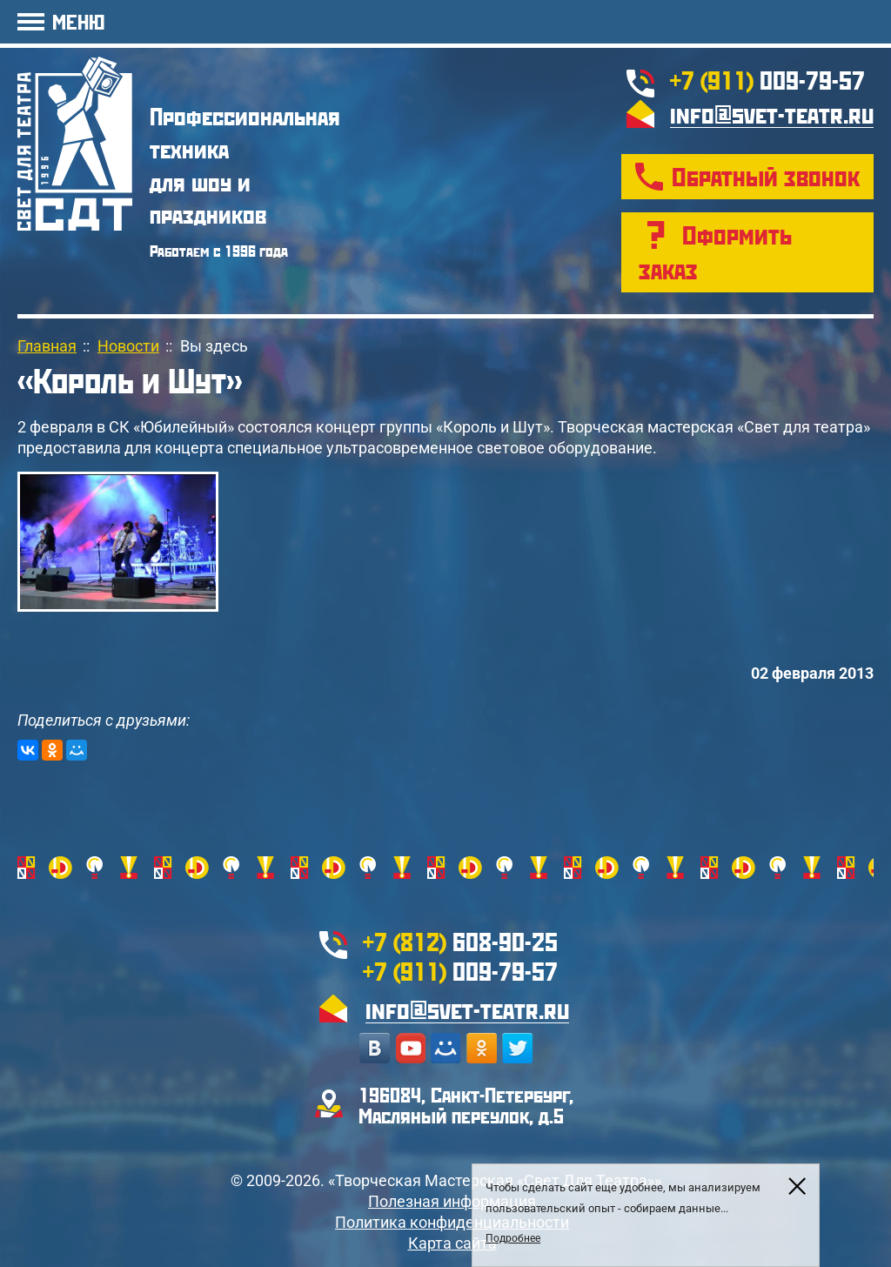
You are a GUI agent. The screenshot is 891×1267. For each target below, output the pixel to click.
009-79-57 (767, 79)
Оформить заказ (715, 252)
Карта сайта (452, 1243)
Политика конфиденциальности (452, 1222)
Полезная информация (452, 1201)
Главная (47, 346)
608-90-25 (460, 941)
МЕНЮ (78, 21)
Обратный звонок (766, 176)
